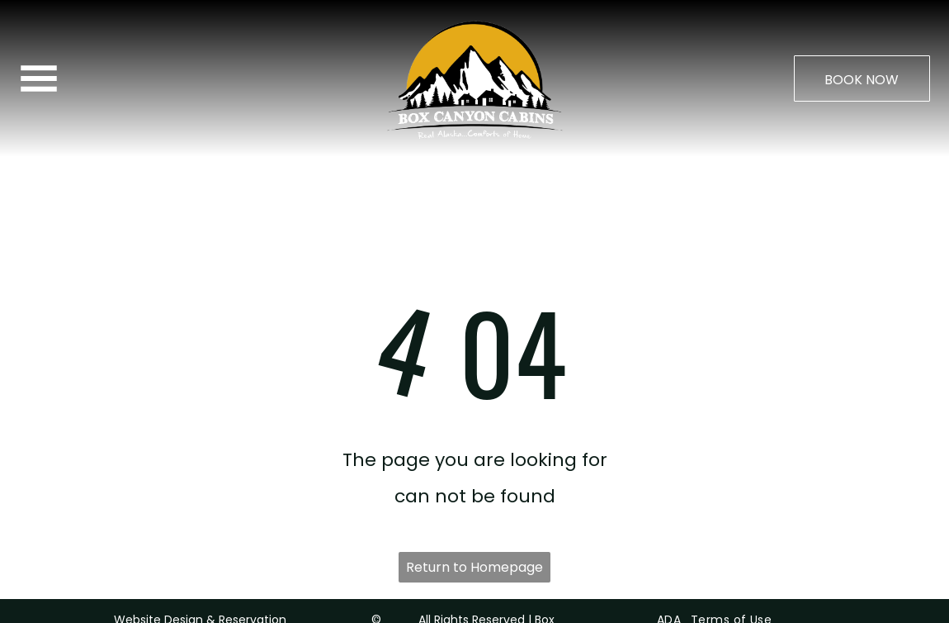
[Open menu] (39, 78)
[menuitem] (667, 578)
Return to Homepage (474, 525)
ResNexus (213, 601)
